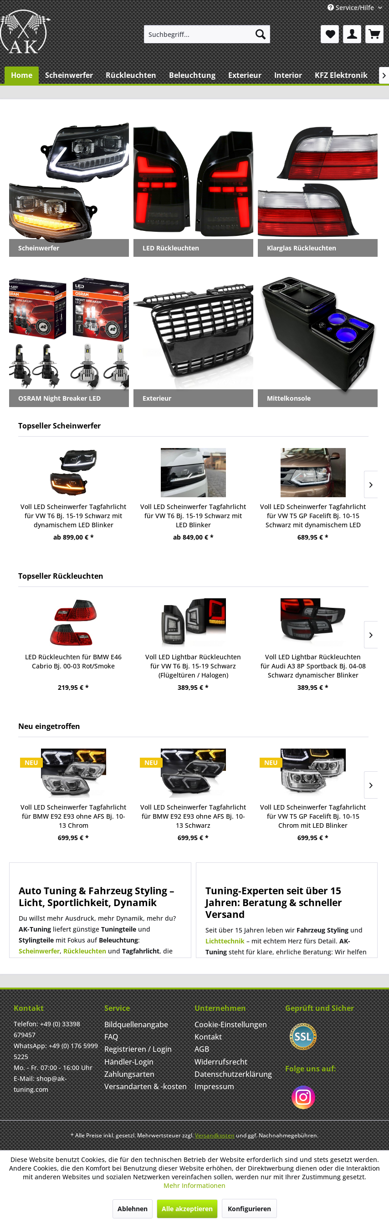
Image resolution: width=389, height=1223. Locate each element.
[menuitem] (207, 34)
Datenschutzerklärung (233, 1074)
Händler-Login (129, 1062)
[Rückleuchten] (131, 75)
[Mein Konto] (352, 34)
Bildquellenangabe (136, 1024)
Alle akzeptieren (187, 1208)
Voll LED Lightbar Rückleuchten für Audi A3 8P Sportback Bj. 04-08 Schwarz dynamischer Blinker (313, 665)
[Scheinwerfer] (69, 75)
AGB (201, 1049)
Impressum (214, 1086)
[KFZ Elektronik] (341, 75)
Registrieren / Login (138, 1049)
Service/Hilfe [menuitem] (352, 7)
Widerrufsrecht (220, 1062)
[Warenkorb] (374, 34)
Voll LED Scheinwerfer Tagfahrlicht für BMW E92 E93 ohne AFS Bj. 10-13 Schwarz (193, 816)
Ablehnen (133, 1208)
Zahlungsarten (129, 1074)
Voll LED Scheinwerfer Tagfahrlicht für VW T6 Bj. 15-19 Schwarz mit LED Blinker (193, 515)
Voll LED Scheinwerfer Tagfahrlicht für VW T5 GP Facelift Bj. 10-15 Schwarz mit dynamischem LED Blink (313, 516)
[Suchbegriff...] (207, 34)
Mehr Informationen (194, 1185)
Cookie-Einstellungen (230, 1024)
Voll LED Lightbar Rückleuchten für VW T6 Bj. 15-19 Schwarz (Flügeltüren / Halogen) (193, 665)
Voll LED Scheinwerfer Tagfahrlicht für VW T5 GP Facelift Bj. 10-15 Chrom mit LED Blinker (313, 816)
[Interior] (288, 75)
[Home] (22, 75)
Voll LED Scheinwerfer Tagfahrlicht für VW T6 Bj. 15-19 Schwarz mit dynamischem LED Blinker (73, 515)
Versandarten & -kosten (145, 1086)
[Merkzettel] (330, 34)
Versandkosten (215, 1135)
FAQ (111, 1037)
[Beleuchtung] (192, 75)
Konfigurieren (249, 1208)
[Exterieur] (245, 75)
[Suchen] (260, 34)
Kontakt (208, 1037)
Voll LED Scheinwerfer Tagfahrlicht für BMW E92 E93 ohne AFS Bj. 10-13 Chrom (73, 816)
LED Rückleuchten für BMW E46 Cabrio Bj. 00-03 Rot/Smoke (73, 661)
